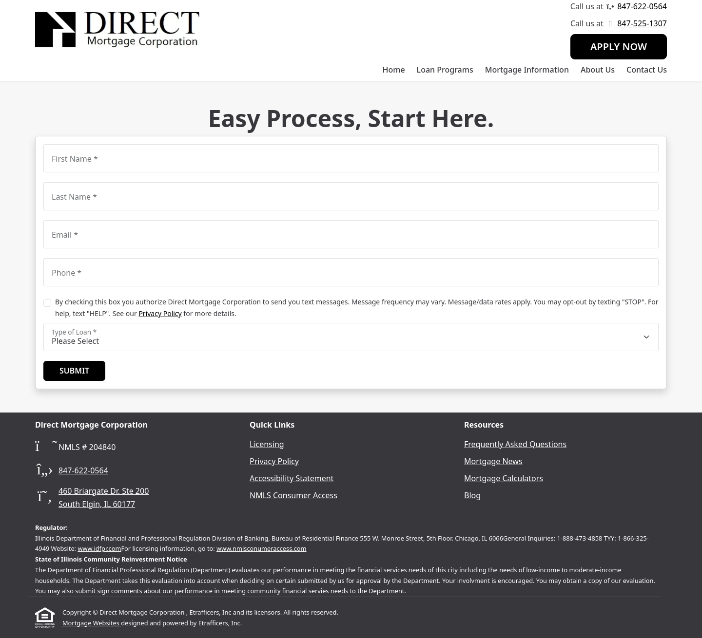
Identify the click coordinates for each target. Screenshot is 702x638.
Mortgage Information (527, 69)
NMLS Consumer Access (293, 495)
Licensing (267, 444)
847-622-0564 (642, 6)
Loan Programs (445, 69)
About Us (598, 69)
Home (394, 69)
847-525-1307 (641, 23)
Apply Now (618, 46)
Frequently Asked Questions (515, 444)
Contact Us (646, 69)
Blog (472, 495)
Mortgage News (493, 461)
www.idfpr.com (99, 548)
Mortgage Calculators (503, 478)
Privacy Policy (159, 313)
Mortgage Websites (91, 623)
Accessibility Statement (291, 478)
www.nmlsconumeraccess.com (261, 548)
